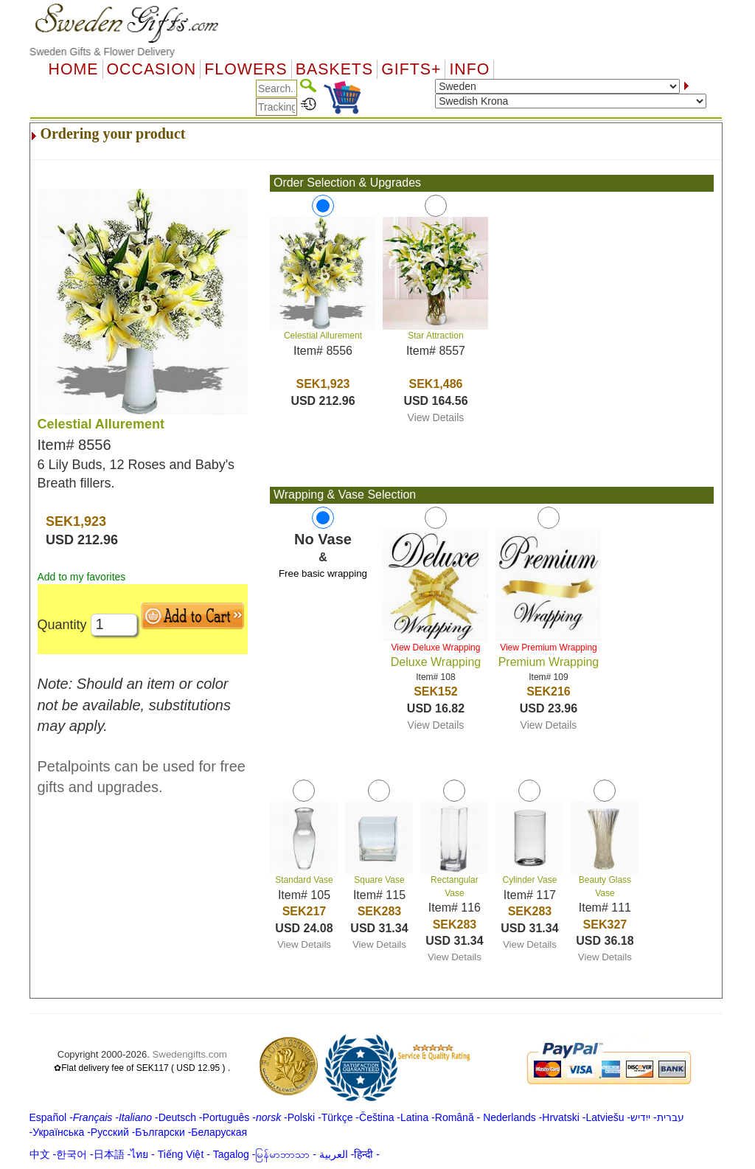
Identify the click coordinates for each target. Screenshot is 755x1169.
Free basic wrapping (323, 573)
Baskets (334, 69)
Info (469, 69)
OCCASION (152, 69)
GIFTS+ (411, 69)
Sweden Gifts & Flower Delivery (102, 52)
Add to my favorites (82, 577)
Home (74, 69)
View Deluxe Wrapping (435, 647)
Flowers (245, 69)
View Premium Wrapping (548, 647)
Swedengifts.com (189, 1054)
